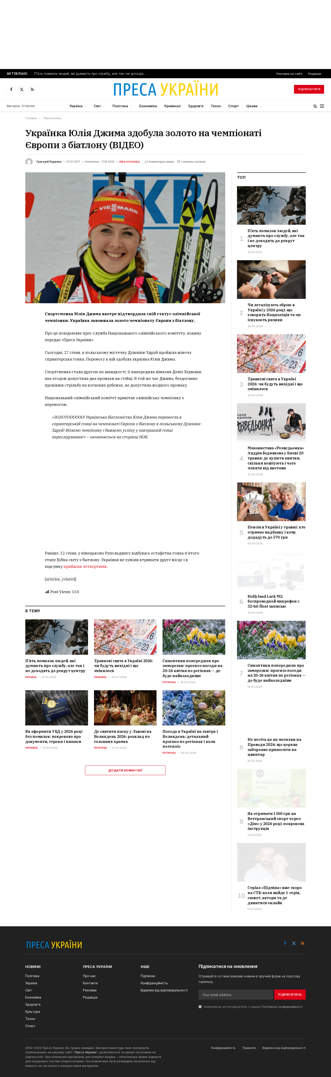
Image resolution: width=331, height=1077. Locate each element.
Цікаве (252, 106)
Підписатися (309, 89)
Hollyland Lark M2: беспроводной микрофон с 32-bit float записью (274, 601)
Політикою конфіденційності (282, 1006)
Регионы (169, 682)
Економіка (148, 106)
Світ (97, 106)
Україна (76, 106)
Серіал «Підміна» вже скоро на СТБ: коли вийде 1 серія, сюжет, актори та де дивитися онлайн (275, 895)
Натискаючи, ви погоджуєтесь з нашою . (251, 1006)
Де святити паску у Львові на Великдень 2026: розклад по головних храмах (122, 736)
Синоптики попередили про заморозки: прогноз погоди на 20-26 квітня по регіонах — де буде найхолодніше (192, 668)
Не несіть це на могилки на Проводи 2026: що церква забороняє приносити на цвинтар (274, 747)
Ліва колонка (129, 161)
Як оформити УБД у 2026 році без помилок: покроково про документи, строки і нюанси (53, 736)
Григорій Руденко (49, 161)
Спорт (233, 106)
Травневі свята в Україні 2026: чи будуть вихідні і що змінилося (123, 665)
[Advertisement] (165, 34)
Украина (100, 677)
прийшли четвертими (85, 566)
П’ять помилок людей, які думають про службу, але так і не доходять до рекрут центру (91, 73)
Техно (216, 106)
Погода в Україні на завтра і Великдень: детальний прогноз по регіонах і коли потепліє (190, 739)
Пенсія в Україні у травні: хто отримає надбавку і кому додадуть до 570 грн (276, 532)
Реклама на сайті (289, 73)
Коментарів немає (159, 161)
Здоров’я (195, 106)
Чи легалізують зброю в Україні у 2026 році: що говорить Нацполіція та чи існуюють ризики (274, 312)
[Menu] (322, 106)
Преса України (85, 1052)
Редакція (314, 73)
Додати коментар (125, 770)
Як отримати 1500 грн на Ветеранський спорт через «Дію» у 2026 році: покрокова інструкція (276, 821)
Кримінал (172, 106)
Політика (120, 106)
